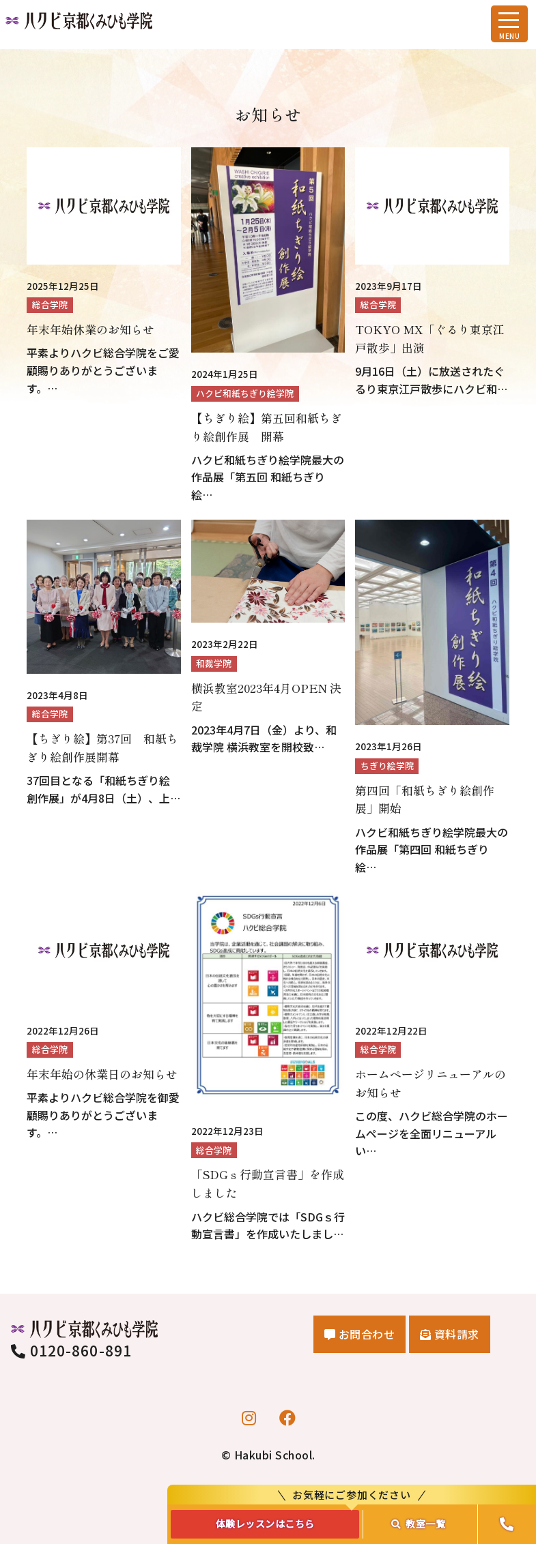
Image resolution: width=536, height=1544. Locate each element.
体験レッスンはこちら (265, 1523)
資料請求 (449, 1334)
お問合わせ (359, 1334)
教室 (418, 1523)
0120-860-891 (71, 1350)
